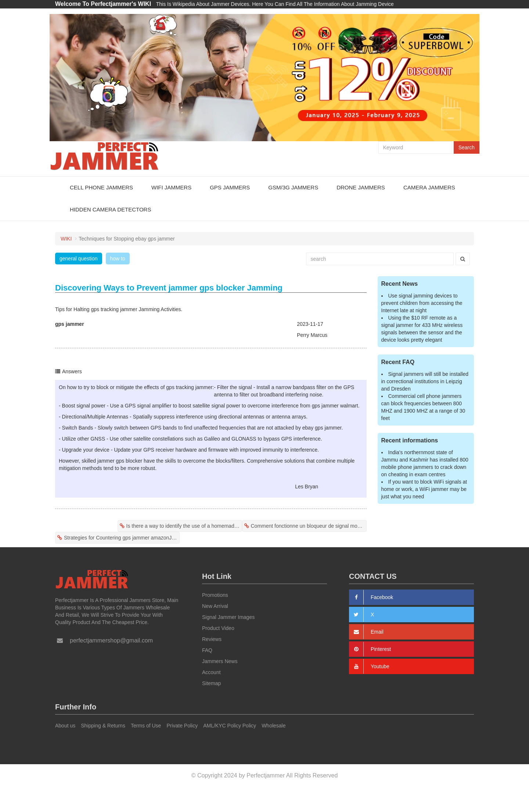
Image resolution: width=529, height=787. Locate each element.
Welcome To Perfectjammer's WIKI (103, 4)
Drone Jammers (361, 187)
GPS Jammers (230, 187)
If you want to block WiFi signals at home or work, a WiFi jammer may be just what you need (424, 489)
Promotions (215, 595)
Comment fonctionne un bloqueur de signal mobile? (309, 526)
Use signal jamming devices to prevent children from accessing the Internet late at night (422, 303)
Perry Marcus (312, 335)
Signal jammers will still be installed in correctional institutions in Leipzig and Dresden (425, 381)
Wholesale (273, 726)
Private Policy (182, 726)
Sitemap (211, 683)
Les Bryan (306, 486)
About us (65, 726)
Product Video (218, 628)
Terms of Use (146, 726)
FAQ (207, 650)
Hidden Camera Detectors (110, 209)
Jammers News (219, 661)
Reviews (212, 639)
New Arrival (215, 606)
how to (117, 258)
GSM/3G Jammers (293, 187)
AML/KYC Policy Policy (229, 726)
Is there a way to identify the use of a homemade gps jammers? (184, 526)
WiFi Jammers (171, 187)
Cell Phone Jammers (101, 187)
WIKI (66, 239)
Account (211, 672)
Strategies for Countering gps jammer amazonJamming (122, 538)
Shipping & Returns (103, 726)
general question (79, 258)
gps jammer (69, 324)
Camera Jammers (429, 187)
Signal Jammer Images (228, 617)
